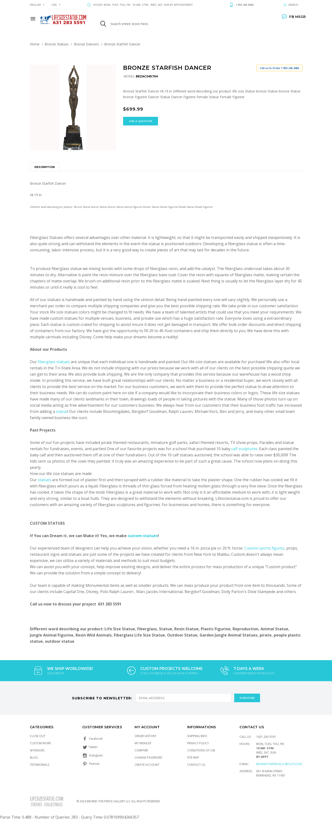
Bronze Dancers (86, 44)
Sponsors (37, 750)
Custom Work (40, 743)
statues (45, 479)
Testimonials (39, 765)
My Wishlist (143, 743)
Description (44, 167)
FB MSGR (294, 17)
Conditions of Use (201, 750)
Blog (34, 757)
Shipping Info (197, 736)
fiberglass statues (54, 361)
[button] (111, 69)
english (35, 4)
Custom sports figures (264, 548)
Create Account (147, 765)
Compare (141, 750)
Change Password (148, 757)
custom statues (143, 535)
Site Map (193, 757)
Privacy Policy (198, 743)
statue (61, 411)
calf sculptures (244, 448)
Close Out (37, 736)
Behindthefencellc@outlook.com (282, 764)
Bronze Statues (57, 44)
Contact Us (196, 765)
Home (34, 44)
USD (54, 4)
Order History (145, 736)
